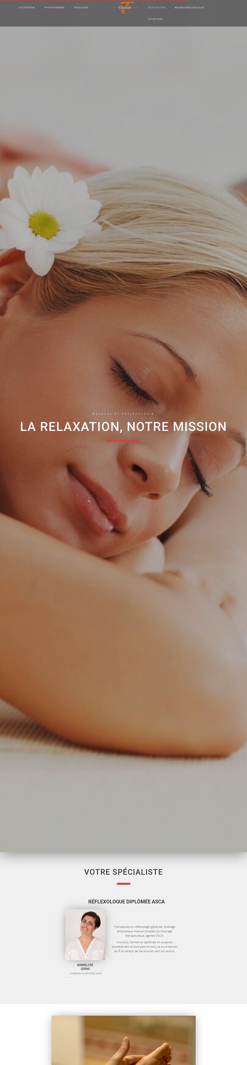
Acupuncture (156, 8)
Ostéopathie (27, 8)
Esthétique (155, 19)
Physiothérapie (54, 8)
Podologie (81, 8)
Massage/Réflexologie (189, 8)
